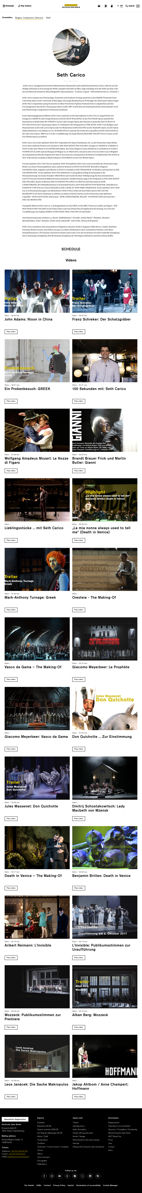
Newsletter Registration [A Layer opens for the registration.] (15, 1119)
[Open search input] (129, 6)
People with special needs (83, 1133)
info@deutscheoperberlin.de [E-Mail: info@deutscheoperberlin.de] (18, 1157)
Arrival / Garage (79, 1136)
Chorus (40, 1150)
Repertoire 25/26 (44, 1126)
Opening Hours (79, 1126)
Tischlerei (41, 1143)
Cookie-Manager (110, 1185)
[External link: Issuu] (97, 1176)
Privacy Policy (59, 1185)
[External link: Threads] (67, 1176)
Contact (111, 1147)
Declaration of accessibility (88, 1185)
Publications (42, 1164)
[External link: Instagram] (52, 1176)
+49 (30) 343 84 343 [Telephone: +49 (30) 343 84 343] (19, 1151)
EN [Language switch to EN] (121, 6)
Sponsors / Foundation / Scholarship (122, 1130)
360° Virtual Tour (114, 1136)
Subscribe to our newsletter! (119, 1126)
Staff (48, 18)
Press (110, 1140)
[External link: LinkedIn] (90, 1176)
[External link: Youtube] (59, 1176)
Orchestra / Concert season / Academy (53, 1147)
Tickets (76, 1123)
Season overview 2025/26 (47, 1130)
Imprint (71, 1185)
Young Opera (42, 1140)
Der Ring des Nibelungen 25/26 (49, 1133)
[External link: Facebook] (44, 1176)
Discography (42, 1161)
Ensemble (7, 18)
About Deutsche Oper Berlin (119, 1133)
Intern (110, 1150)
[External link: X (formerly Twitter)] (82, 1176)
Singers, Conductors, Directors (29, 18)
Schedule (41, 1123)
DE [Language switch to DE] (118, 6)
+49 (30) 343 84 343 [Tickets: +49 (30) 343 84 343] (16, 1154)
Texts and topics (43, 1157)
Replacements (113, 1123)
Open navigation (138, 6)
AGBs (38, 1185)
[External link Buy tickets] (24, 6)
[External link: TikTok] (75, 1176)
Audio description (79, 1130)
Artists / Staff (42, 1136)
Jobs (110, 1143)
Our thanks (29, 1185)
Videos (40, 1154)
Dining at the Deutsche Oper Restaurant (88, 1147)
